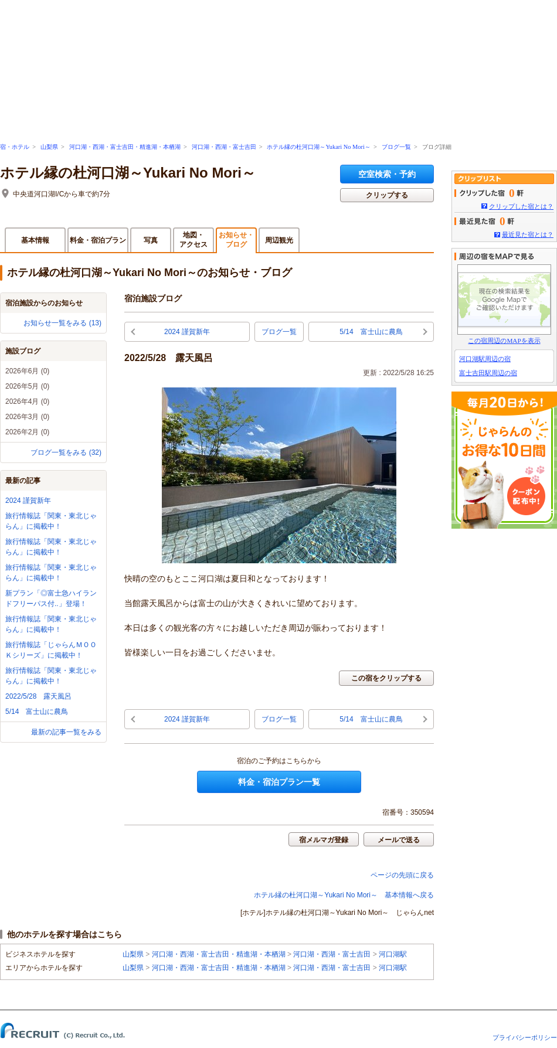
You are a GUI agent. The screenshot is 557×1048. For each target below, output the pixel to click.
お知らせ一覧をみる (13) (62, 323)
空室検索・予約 (387, 174)
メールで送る (399, 840)
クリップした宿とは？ (521, 206)
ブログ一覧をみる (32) (65, 452)
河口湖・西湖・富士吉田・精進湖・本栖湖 (125, 147)
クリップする (387, 195)
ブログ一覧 (396, 147)
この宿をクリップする (386, 678)
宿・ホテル (14, 147)
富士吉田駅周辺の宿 (488, 372)
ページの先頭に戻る (402, 875)
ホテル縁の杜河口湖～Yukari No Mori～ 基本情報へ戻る (344, 895)
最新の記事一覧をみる (66, 732)
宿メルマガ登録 (323, 840)
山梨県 (49, 147)
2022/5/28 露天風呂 (38, 696)
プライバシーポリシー (525, 1037)
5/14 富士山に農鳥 (36, 711)
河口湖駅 (393, 954)
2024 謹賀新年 (28, 500)
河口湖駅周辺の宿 (485, 358)
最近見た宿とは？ (527, 234)
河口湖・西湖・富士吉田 (224, 147)
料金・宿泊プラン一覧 (279, 782)
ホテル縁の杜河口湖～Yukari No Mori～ (318, 147)
